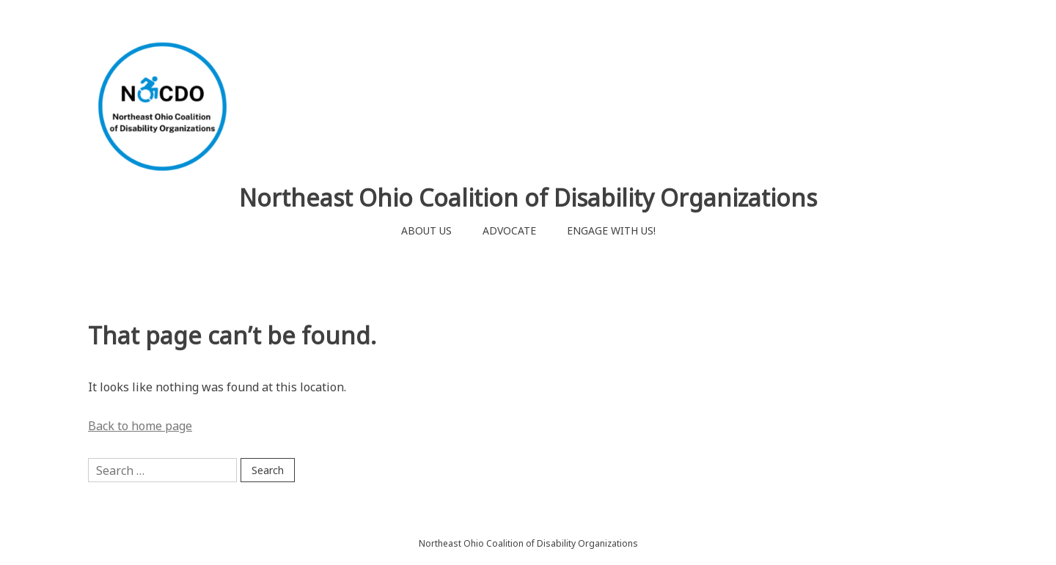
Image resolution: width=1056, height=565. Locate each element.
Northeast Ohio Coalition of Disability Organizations (528, 197)
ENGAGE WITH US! (611, 230)
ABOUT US (426, 230)
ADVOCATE (509, 230)
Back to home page (140, 426)
